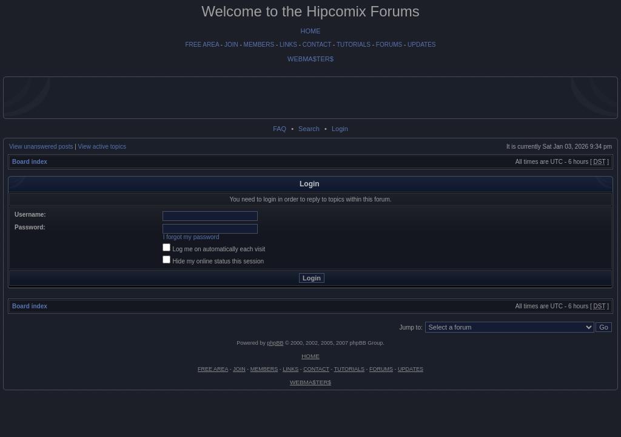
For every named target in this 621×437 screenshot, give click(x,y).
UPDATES (422, 44)
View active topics (102, 146)
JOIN (231, 44)
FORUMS (389, 44)
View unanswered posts (41, 146)
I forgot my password (191, 237)
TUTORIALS (354, 44)
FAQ (279, 128)
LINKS (288, 44)
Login (340, 128)
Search (309, 128)
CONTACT (317, 44)
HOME (311, 31)
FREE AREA (202, 44)
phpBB (275, 343)
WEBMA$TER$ (310, 59)
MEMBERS (259, 44)
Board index (29, 161)
